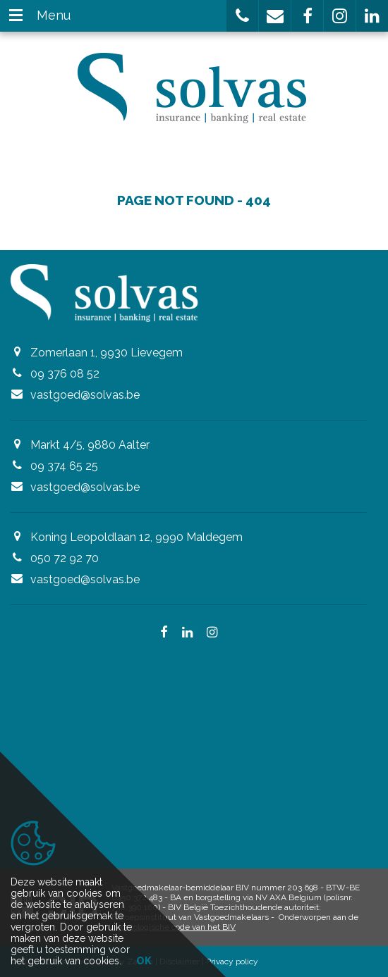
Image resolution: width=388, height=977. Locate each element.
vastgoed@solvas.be (85, 395)
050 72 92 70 (64, 558)
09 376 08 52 (64, 373)
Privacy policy (232, 961)
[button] (242, 16)
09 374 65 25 (64, 466)
